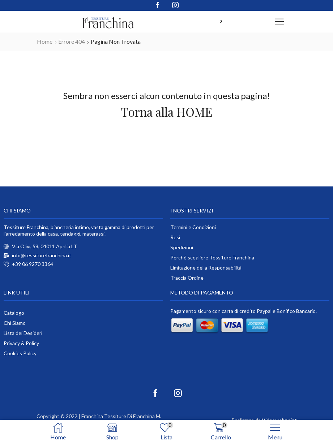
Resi (175, 237)
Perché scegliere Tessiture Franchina (212, 257)
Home (44, 41)
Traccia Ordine (187, 278)
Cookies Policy (20, 353)
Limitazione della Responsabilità (206, 267)
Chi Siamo (15, 323)
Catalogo (14, 313)
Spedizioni (181, 247)
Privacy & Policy (21, 343)
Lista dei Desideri (23, 333)
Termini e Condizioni (193, 227)
